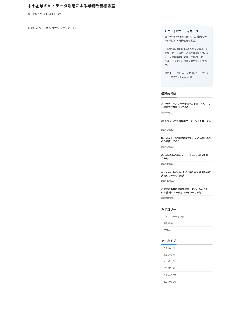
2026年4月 (169, 248)
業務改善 (168, 223)
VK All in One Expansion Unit (141, 306)
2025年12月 (170, 275)
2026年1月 (169, 268)
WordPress (102, 306)
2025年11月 (170, 281)
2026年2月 (169, 261)
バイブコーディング (174, 216)
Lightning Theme (119, 306)
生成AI (167, 230)
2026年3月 (169, 254)
